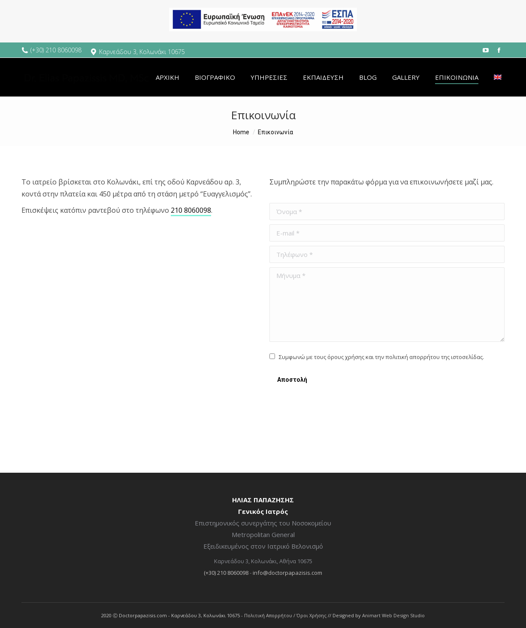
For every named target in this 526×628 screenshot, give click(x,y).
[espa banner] (263, 36)
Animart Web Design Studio (393, 615)
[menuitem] (167, 77)
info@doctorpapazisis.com (287, 573)
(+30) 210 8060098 (56, 50)
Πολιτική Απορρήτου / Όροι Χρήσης (285, 615)
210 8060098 (191, 210)
